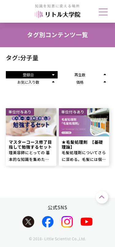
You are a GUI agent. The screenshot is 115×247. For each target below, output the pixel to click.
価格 (91, 82)
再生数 (90, 74)
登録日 (38, 74)
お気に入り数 (35, 82)
